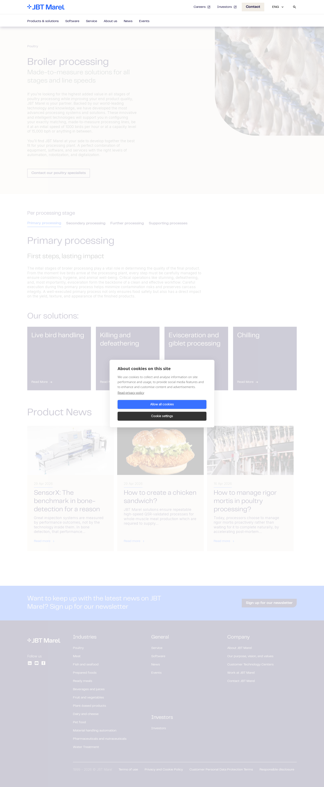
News (128, 21)
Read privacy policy (131, 398)
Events (144, 21)
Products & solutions (43, 21)
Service (91, 21)
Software (72, 21)
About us (110, 21)
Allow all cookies (139, 410)
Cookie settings (185, 410)
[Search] (294, 7)
